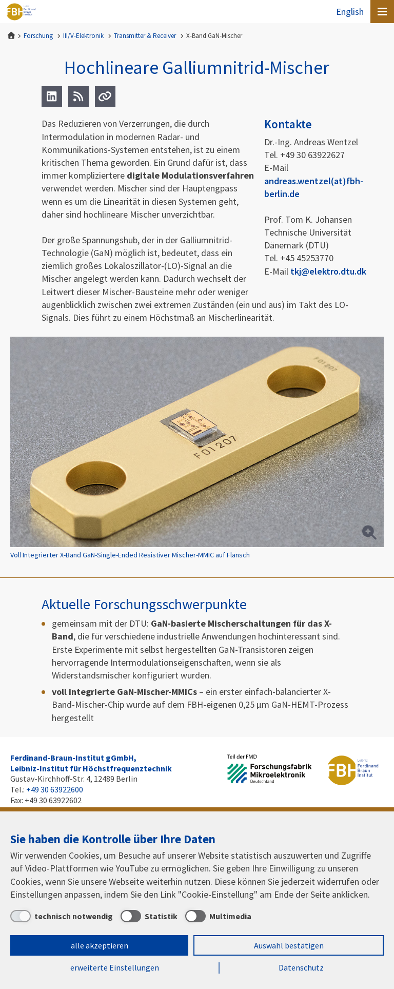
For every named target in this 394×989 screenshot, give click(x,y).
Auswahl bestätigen (289, 945)
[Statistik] (149, 916)
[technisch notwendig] (61, 916)
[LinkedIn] (52, 96)
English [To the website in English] (350, 11)
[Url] (105, 96)
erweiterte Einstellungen (114, 967)
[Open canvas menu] (382, 11)
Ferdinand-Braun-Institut (21, 12)
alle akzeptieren (99, 945)
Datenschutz (301, 967)
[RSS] (78, 96)
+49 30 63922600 (54, 789)
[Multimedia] (218, 916)
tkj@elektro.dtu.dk (328, 271)
